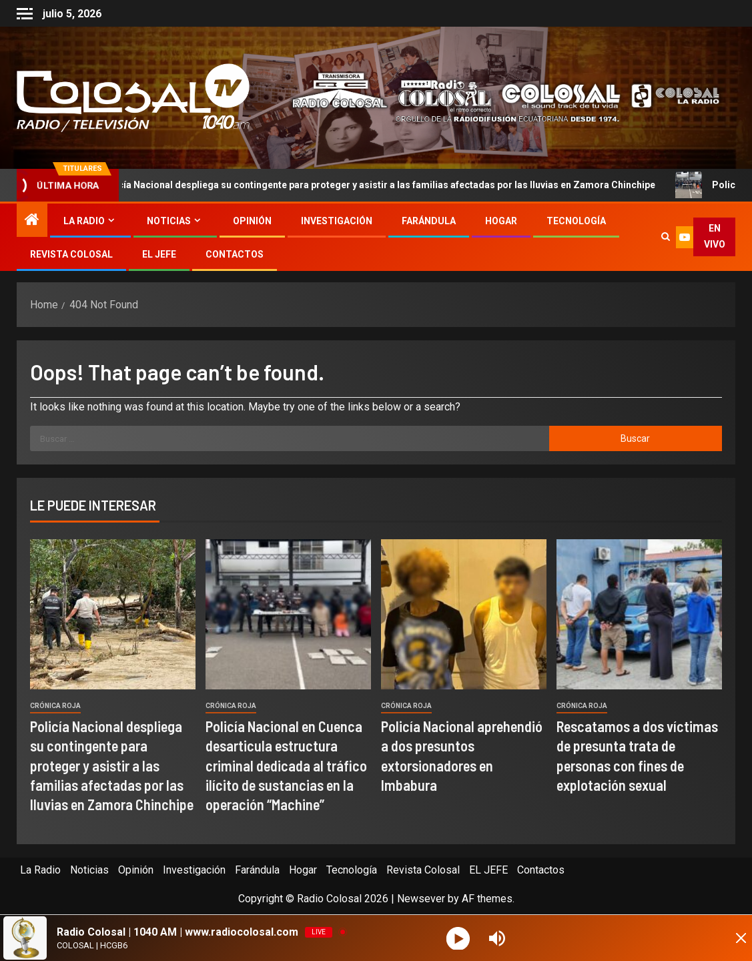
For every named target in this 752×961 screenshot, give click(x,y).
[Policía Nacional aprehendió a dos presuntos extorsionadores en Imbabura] (463, 614)
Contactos (235, 254)
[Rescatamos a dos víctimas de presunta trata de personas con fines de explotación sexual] (639, 614)
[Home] (32, 221)
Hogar (501, 221)
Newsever (421, 898)
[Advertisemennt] (497, 97)
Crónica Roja (55, 705)
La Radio (84, 221)
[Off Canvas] (25, 13)
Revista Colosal (71, 254)
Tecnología (576, 221)
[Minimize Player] (729, 938)
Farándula (429, 221)
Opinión (252, 221)
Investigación (336, 221)
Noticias (169, 221)
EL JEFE (159, 254)
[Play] (459, 938)
